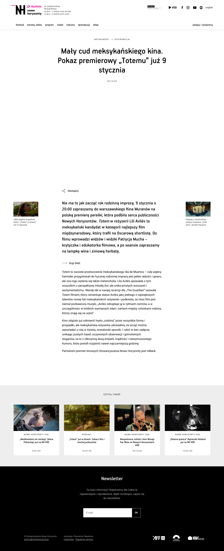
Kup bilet (74, 263)
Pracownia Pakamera (83, 536)
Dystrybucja (84, 25)
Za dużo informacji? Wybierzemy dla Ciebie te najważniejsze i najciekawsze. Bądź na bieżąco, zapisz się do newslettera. (112, 494)
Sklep (96, 25)
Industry (70, 25)
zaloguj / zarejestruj (202, 25)
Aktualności (101, 39)
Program (49, 25)
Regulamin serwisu (84, 539)
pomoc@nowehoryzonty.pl (36, 539)
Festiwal (20, 25)
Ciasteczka (69, 539)
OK (136, 512)
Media (60, 25)
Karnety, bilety (34, 25)
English (209, 7)
